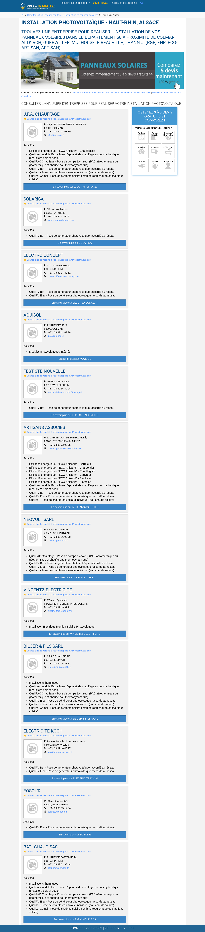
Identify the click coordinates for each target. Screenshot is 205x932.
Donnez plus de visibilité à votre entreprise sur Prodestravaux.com (57, 119)
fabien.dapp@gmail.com (61, 220)
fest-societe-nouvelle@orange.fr (65, 392)
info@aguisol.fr (56, 335)
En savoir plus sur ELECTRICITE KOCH (75, 778)
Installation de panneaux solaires (81, 15)
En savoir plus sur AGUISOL (75, 358)
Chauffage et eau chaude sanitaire (44, 15)
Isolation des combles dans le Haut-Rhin (130, 92)
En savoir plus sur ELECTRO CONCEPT (75, 302)
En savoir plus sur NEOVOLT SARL (75, 577)
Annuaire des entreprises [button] (75, 2)
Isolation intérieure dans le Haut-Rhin (91, 92)
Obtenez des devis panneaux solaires (102, 928)
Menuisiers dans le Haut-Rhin (166, 92)
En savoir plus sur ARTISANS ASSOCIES (75, 507)
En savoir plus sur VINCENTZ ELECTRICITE (74, 633)
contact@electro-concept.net (63, 276)
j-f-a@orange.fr (56, 135)
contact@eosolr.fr (57, 811)
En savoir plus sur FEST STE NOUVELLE (75, 415)
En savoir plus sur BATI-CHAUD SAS (75, 919)
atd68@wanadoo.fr (58, 867)
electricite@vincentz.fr (60, 610)
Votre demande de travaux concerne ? (153, 127)
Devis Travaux (100, 2)
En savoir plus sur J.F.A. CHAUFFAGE (75, 186)
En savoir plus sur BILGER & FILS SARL (75, 718)
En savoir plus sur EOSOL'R (75, 834)
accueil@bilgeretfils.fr (59, 667)
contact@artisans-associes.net (64, 448)
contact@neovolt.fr (58, 540)
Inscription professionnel (124, 2)
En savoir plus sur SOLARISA (75, 243)
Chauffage (26, 96)
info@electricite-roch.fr (60, 752)
